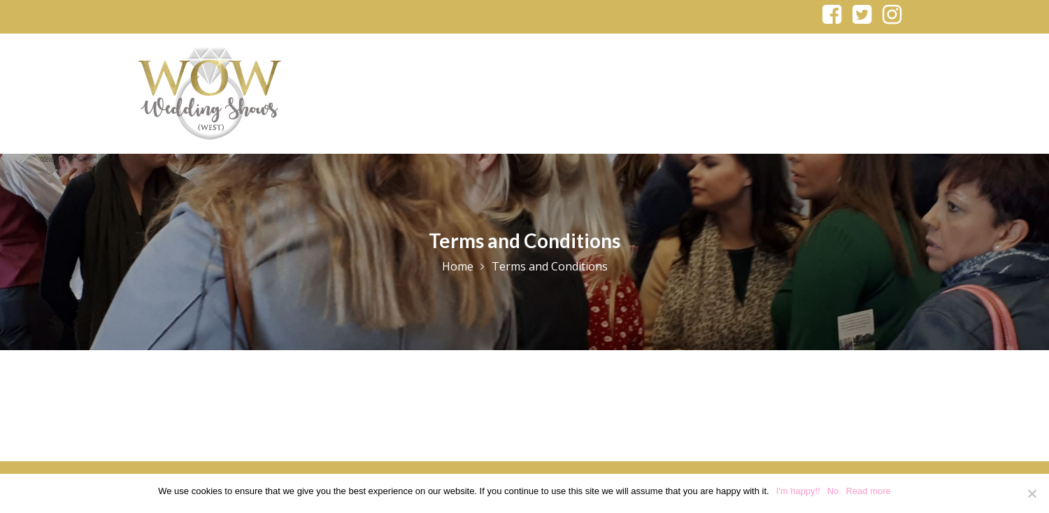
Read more (867, 491)
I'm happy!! (798, 491)
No (833, 491)
